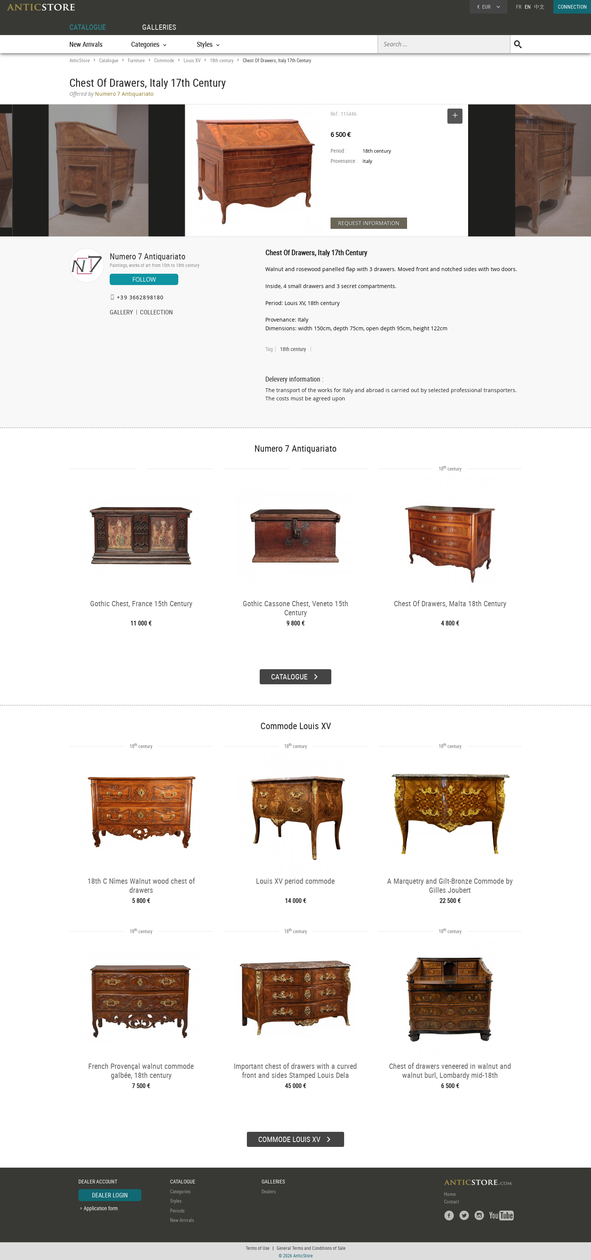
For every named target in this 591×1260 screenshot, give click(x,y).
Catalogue (108, 60)
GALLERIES (159, 27)
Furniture (136, 60)
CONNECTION (572, 6)
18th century (221, 60)
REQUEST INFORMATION (369, 223)
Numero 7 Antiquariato (147, 256)
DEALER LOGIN (110, 1194)
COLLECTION (156, 313)
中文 (539, 6)
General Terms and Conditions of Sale (311, 1247)
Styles (176, 1199)
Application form (101, 1207)
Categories (180, 1190)
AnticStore (79, 60)
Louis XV (192, 60)
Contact (451, 1200)
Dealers (269, 1190)
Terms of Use (257, 1247)
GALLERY (121, 313)
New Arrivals (86, 44)
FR (518, 6)
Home (450, 1192)
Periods (177, 1209)
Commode (164, 60)
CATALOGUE (87, 27)
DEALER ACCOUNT (97, 1180)
